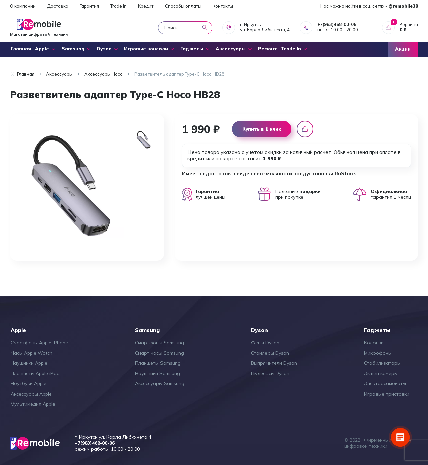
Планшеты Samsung (158, 363)
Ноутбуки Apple (28, 383)
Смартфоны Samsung (159, 343)
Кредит (145, 6)
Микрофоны (378, 353)
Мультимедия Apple (33, 404)
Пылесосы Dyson (270, 373)
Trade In (118, 6)
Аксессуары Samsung (159, 383)
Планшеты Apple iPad (35, 373)
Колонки (374, 343)
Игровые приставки (386, 394)
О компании (23, 6)
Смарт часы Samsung (159, 353)
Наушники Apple (29, 363)
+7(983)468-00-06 (336, 24)
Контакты (223, 6)
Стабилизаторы (382, 363)
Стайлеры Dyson (270, 353)
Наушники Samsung (157, 373)
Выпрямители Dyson (274, 363)
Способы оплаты (183, 6)
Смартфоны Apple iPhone (39, 343)
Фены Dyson (265, 343)
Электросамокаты (385, 383)
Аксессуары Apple (31, 394)
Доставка (57, 6)
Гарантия (89, 6)
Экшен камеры (381, 373)
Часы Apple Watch (31, 353)
